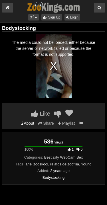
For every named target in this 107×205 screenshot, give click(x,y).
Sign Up (51, 17)
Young (86, 164)
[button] (33, 17)
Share (46, 123)
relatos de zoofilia (64, 164)
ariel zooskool (36, 164)
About (27, 123)
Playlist (66, 123)
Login (72, 17)
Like (40, 113)
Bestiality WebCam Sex (63, 157)
